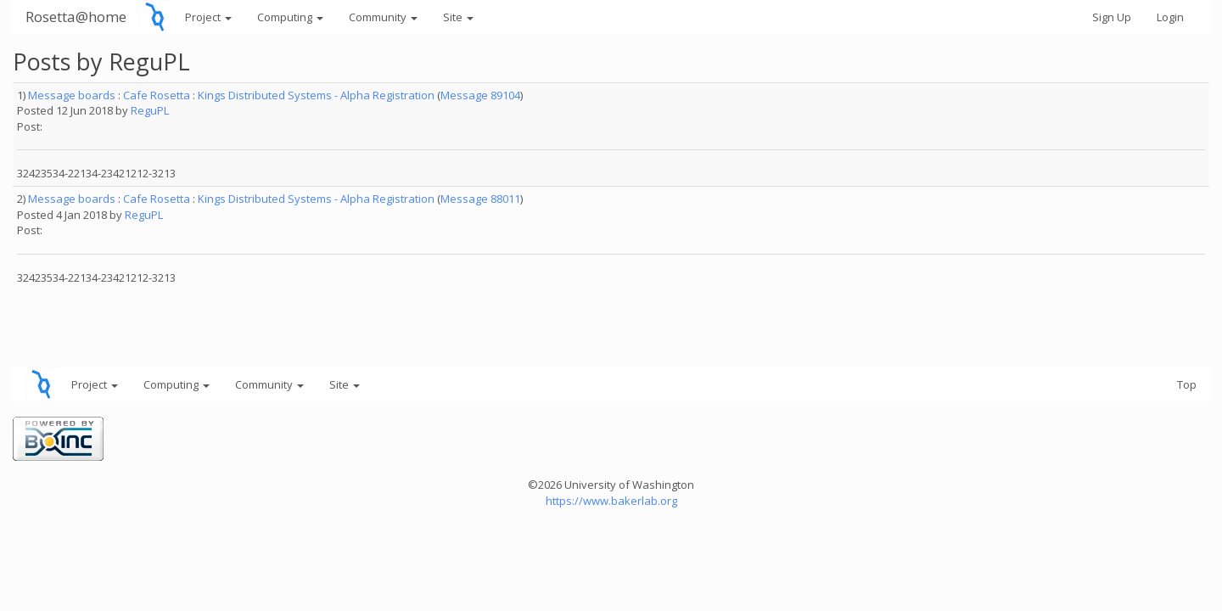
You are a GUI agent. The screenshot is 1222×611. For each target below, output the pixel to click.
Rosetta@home (75, 16)
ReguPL (150, 110)
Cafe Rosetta (156, 95)
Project (208, 17)
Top (1187, 384)
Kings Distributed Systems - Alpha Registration (316, 95)
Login (1170, 17)
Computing (290, 17)
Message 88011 (480, 198)
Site (458, 17)
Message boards (71, 95)
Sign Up (1111, 17)
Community (383, 17)
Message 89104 (480, 95)
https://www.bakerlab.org (611, 500)
